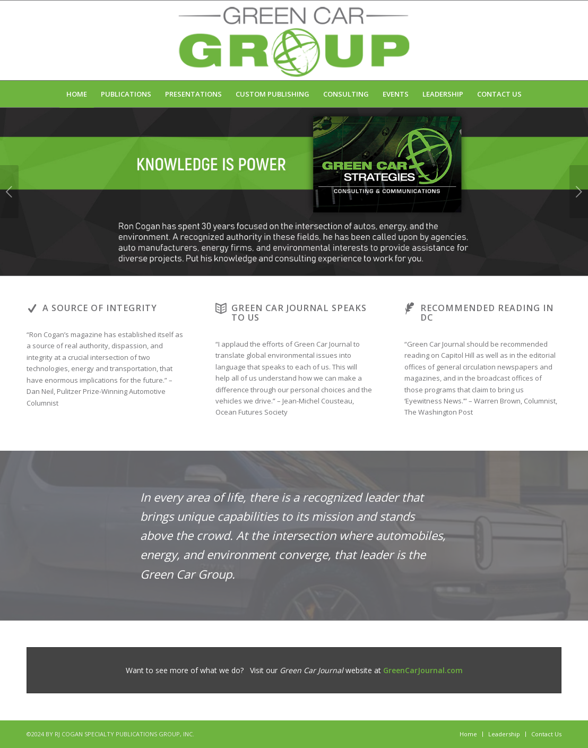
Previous (9, 191)
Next (578, 191)
